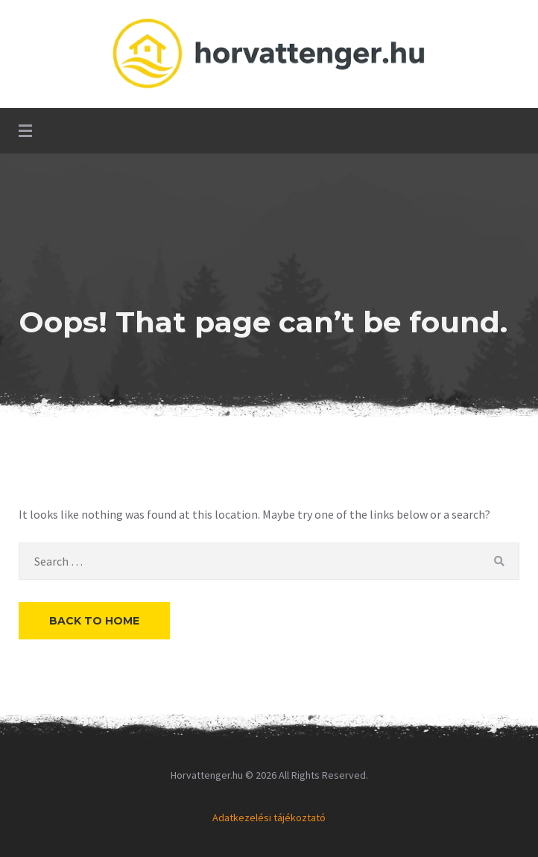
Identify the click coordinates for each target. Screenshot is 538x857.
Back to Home (94, 620)
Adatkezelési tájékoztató (269, 817)
